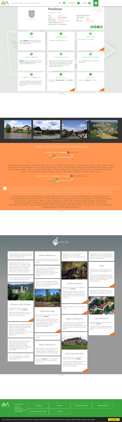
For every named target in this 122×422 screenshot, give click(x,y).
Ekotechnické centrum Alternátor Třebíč (81, 203)
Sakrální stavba (107, 192)
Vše (5, 188)
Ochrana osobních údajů (38, 411)
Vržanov (92, 171)
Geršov (104, 165)
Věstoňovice (78, 171)
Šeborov (24, 171)
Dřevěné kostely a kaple (25, 192)
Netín (30, 169)
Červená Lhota (63, 165)
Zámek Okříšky (32, 201)
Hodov (110, 165)
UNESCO (35, 188)
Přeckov (82, 169)
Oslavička (63, 169)
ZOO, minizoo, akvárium (15, 188)
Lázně (51, 192)
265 (87, 17)
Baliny (11, 165)
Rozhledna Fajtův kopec (100, 197)
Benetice (27, 165)
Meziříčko (17, 169)
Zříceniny (13, 192)
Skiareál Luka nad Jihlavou (72, 199)
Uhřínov (59, 171)
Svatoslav (51, 171)
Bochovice (41, 165)
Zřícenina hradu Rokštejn (34, 199)
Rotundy (37, 192)
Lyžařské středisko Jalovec (53, 199)
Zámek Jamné (57, 201)
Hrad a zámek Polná (72, 207)
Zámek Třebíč (68, 201)
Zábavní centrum (95, 192)
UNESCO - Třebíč (45, 201)
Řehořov (103, 169)
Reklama (60, 405)
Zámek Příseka (102, 203)
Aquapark (27, 188)
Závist (98, 171)
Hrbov (60, 167)
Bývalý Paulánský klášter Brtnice (55, 203)
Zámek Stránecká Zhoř (21, 197)
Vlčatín (85, 171)
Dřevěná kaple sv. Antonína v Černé (57, 197)
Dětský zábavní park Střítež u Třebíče (70, 205)
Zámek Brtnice (37, 203)
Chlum (72, 165)
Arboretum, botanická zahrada (88, 188)
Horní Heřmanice (14, 167)
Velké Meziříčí (61, 19)
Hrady (110, 188)
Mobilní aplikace (102, 405)
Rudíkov (110, 169)
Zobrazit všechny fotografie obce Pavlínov (61, 140)
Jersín (74, 167)
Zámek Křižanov (89, 205)
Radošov (96, 169)
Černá (55, 165)
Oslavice (55, 169)
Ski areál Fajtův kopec (16, 199)
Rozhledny (103, 188)
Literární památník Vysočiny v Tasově (22, 205)
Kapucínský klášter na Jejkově (84, 201)
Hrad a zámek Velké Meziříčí (81, 197)
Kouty (105, 167)
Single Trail (77, 192)
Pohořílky (75, 169)
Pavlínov (55, 9)
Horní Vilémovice (51, 167)
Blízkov (34, 165)
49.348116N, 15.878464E (64, 21)
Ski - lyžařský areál (45, 188)
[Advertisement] (61, 106)
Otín (69, 169)
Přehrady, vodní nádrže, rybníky (68, 188)
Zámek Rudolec (101, 201)
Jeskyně (44, 192)
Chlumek (79, 165)
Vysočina (60, 15)
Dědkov (85, 165)
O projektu (38, 405)
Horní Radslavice (27, 167)
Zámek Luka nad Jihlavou (103, 199)
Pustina (89, 169)
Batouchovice (18, 165)
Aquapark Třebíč (20, 201)
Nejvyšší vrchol (59, 192)
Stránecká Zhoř (33, 171)
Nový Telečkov (46, 169)
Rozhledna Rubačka (37, 197)
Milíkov (24, 169)
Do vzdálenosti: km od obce (55, 152)
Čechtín (48, 165)
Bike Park (68, 192)
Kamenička (89, 167)
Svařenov (44, 171)
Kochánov (98, 167)
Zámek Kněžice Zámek (104, 205)
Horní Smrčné (39, 167)
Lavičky (110, 167)
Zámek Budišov (88, 199)
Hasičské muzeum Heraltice (45, 205)
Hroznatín (67, 167)
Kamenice (80, 167)
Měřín (10, 169)
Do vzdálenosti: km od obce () (53, 176)
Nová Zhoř (36, 169)
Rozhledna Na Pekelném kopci (53, 207)
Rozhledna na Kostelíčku (22, 203)
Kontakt (59, 411)
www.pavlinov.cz (90, 21)
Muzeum (85, 192)
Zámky (116, 188)
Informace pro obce (81, 405)
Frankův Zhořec (95, 165)
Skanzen (55, 188)
